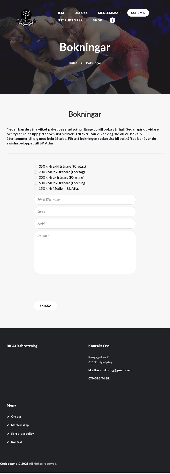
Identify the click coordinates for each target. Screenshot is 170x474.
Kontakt (17, 443)
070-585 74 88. (99, 379)
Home (73, 63)
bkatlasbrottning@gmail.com (109, 371)
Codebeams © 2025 (14, 464)
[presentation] (67, 288)
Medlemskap (20, 426)
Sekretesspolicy (22, 434)
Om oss (16, 418)
